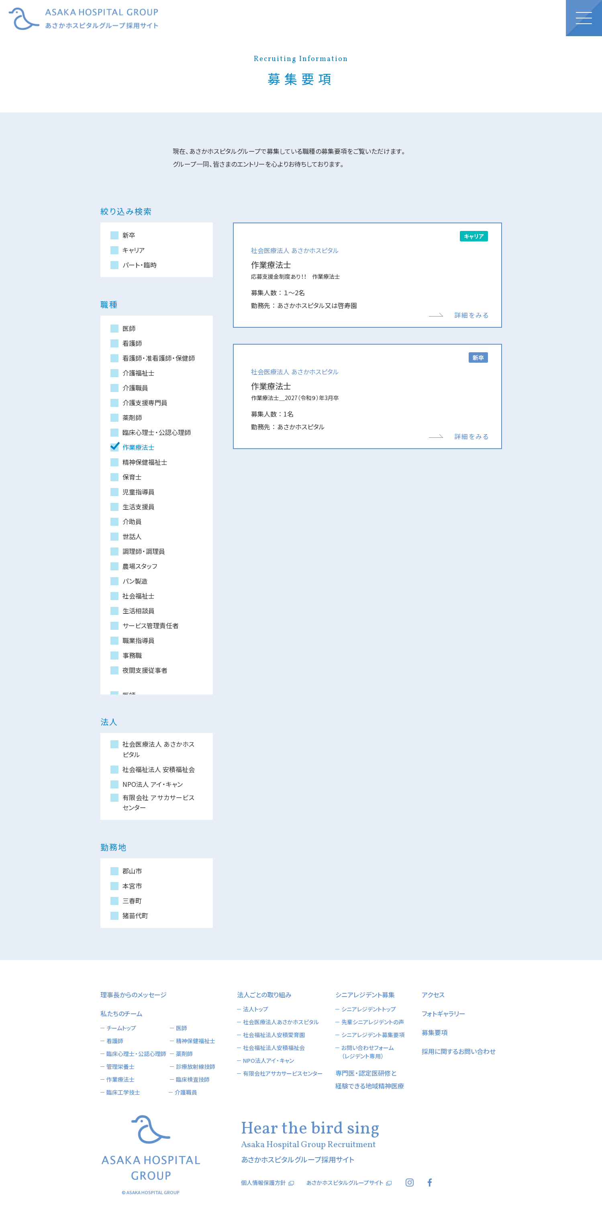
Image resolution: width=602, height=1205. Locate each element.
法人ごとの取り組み (264, 982)
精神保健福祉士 (195, 1029)
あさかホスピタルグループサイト (345, 1170)
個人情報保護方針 (263, 1170)
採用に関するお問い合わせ (459, 1039)
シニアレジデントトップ (368, 997)
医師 (181, 1016)
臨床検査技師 (193, 1067)
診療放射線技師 (195, 1054)
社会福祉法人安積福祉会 (274, 1035)
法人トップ (255, 997)
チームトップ (121, 1016)
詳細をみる (471, 315)
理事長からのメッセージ (133, 982)
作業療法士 (120, 1067)
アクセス (433, 982)
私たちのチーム (121, 1001)
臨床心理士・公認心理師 (136, 1042)
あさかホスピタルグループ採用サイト (83, 19)
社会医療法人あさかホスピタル (281, 1010)
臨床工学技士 (123, 1080)
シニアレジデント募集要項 (372, 1023)
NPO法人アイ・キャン (268, 1048)
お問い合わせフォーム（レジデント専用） (367, 1039)
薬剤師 (184, 1042)
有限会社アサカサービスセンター (283, 1061)
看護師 (114, 1029)
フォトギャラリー (443, 1001)
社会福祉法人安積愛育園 (274, 1023)
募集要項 (434, 1020)
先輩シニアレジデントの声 (372, 1010)
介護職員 (186, 1080)
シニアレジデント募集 (365, 982)
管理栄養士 (120, 1054)
